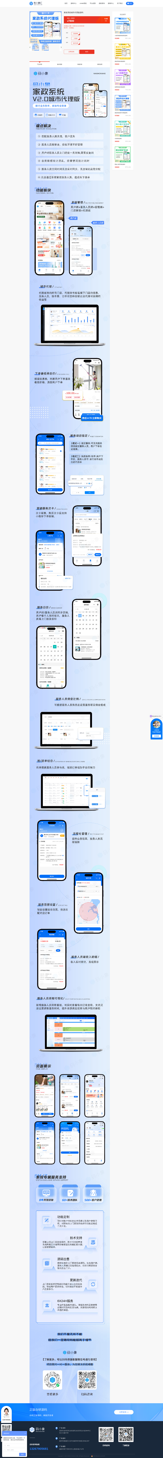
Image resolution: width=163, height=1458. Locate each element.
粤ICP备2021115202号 (99, 1456)
